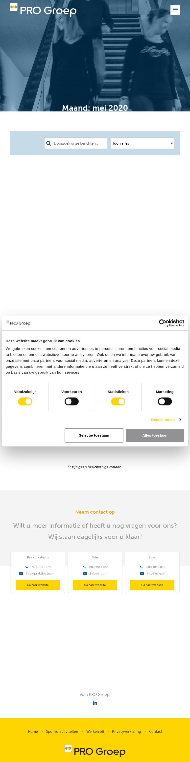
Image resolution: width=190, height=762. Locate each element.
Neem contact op (95, 512)
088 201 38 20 (41, 567)
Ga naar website (38, 585)
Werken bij (95, 731)
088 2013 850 (155, 567)
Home (33, 731)
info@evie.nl (156, 573)
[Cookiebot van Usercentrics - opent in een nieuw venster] (162, 323)
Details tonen (163, 420)
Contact (155, 731)
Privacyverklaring (126, 731)
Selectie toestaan (94, 435)
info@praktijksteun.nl (41, 573)
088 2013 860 (98, 567)
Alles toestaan (154, 435)
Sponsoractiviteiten (62, 731)
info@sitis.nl (98, 573)
